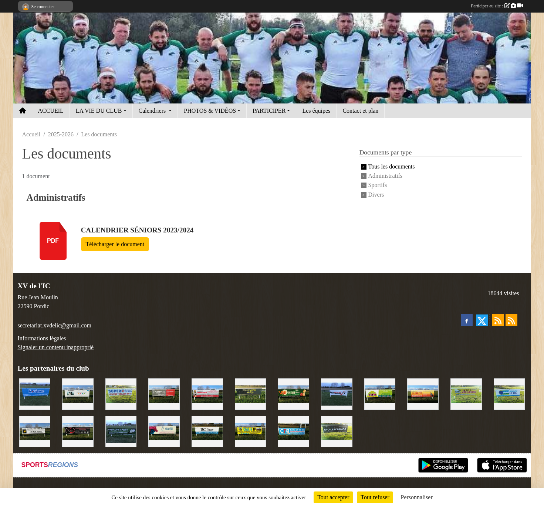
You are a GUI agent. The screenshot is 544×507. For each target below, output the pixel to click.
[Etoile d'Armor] (336, 431)
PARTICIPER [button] (269, 111)
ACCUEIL (51, 111)
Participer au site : (497, 5)
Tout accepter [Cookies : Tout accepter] (333, 497)
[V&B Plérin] (293, 393)
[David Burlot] (423, 393)
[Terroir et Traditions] (78, 431)
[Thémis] (164, 393)
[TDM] (380, 393)
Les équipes (316, 111)
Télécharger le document (115, 244)
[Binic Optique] (78, 393)
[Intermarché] (336, 393)
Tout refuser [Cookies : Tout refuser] (375, 497)
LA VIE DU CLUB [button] (99, 111)
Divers (376, 194)
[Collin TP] (250, 431)
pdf (53, 241)
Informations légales (42, 338)
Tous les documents (391, 166)
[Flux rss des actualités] (498, 320)
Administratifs (385, 176)
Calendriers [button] (153, 111)
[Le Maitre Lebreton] (164, 431)
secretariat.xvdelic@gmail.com (55, 325)
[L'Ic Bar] (207, 431)
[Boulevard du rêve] (250, 393)
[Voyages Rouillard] (35, 393)
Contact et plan (360, 111)
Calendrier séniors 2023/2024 (137, 230)
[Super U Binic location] (121, 393)
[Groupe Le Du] (509, 393)
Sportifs (377, 185)
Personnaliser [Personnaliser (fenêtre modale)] (417, 497)
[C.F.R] (293, 431)
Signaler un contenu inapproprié (56, 347)
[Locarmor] (466, 393)
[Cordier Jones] (207, 393)
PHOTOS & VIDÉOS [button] (210, 111)
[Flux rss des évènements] (511, 320)
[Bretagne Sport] (121, 431)
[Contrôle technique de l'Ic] (35, 431)
